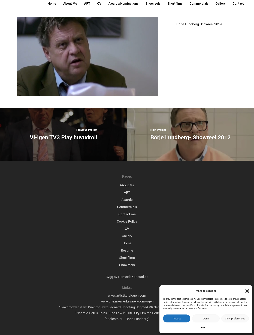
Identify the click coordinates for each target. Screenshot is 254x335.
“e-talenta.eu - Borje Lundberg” (127, 319)
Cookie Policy (127, 221)
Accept (177, 318)
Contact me (127, 214)
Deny (206, 318)
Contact (238, 3)
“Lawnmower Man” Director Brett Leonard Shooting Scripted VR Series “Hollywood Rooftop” (127, 307)
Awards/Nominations (123, 3)
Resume (127, 250)
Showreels (153, 3)
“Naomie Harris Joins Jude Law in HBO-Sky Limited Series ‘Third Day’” (127, 313)
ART (87, 3)
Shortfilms (175, 3)
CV (99, 3)
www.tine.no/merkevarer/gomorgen (126, 301)
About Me (70, 3)
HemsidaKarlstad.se (133, 277)
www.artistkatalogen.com (127, 295)
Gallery (221, 3)
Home (52, 3)
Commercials (199, 3)
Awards (127, 200)
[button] (247, 291)
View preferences (235, 318)
